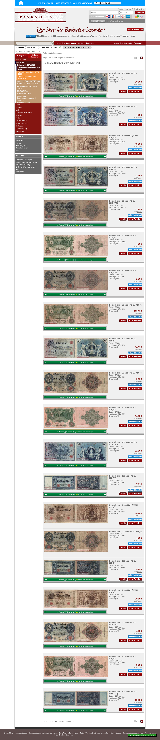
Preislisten (20, 141)
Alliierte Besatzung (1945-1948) (27, 87)
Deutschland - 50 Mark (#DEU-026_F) (125, 305)
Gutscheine (20, 131)
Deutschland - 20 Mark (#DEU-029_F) (125, 373)
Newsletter (90, 43)
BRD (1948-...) (22, 91)
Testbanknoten (21, 121)
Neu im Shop (21, 60)
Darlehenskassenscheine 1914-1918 (27, 77)
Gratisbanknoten (22, 148)
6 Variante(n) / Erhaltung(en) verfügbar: (75, 646)
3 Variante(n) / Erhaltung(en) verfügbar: (75, 260)
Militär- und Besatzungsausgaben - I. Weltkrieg (26, 98)
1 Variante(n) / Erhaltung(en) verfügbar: (75, 96)
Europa (19, 115)
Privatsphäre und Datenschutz (27, 162)
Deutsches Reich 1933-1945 (28, 84)
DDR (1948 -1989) (24, 94)
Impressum (20, 172)
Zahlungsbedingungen (24, 160)
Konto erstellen (139, 9)
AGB (18, 169)
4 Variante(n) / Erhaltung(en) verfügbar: (75, 465)
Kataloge (19, 126)
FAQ (17, 150)
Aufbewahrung (21, 129)
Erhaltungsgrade (22, 145)
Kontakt (81, 43)
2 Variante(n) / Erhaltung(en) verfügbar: (75, 156)
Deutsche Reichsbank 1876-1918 (74, 47)
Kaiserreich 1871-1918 (49, 47)
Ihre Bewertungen (69, 43)
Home (58, 43)
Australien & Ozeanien (24, 113)
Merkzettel (128, 43)
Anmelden (118, 43)
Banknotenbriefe (22, 123)
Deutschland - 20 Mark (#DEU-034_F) (125, 532)
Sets (18, 118)
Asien (18, 110)
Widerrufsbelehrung (23, 165)
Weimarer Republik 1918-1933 (28, 81)
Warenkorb (138, 43)
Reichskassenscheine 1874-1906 (28, 73)
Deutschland (32, 47)
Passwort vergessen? (125, 9)
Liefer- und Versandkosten (25, 167)
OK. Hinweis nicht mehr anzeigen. (142, 735)
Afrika (18, 105)
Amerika (19, 107)
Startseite (20, 47)
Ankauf (18, 143)
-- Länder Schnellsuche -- (28, 51)
